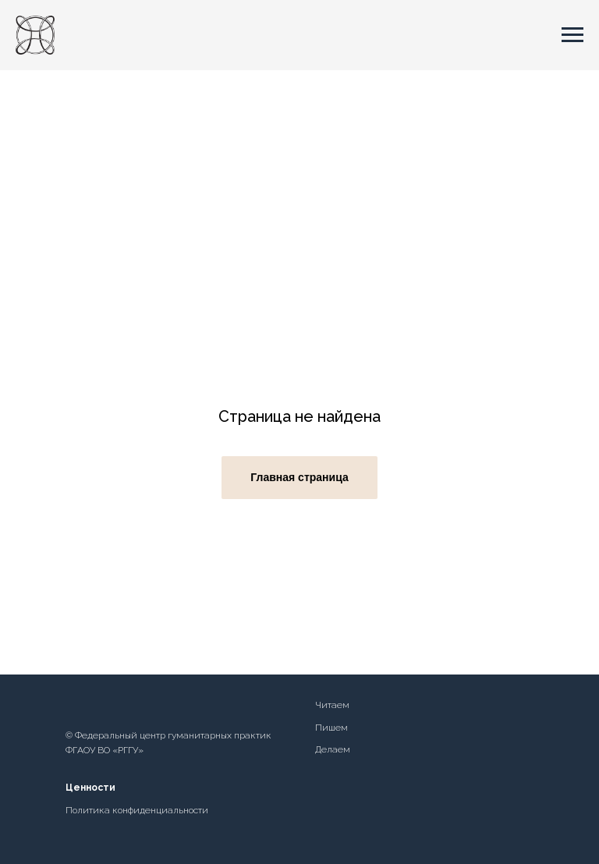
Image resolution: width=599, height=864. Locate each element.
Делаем (332, 749)
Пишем (331, 727)
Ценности (90, 787)
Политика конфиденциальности (137, 810)
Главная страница (299, 477)
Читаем (332, 704)
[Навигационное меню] (572, 35)
